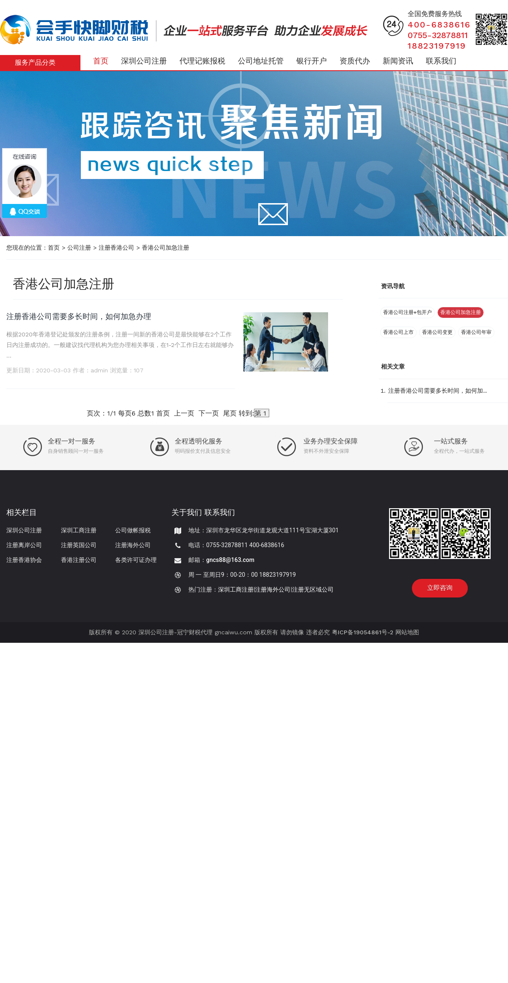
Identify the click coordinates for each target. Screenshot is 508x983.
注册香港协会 (24, 559)
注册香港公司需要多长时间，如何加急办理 (78, 316)
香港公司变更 (437, 332)
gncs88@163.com (230, 559)
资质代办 (355, 60)
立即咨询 (440, 588)
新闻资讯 (398, 60)
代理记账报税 (202, 60)
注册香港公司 (116, 247)
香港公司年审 (476, 332)
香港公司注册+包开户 (407, 312)
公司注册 (79, 247)
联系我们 (441, 60)
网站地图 (407, 632)
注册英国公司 (79, 545)
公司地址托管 (261, 60)
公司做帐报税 (133, 530)
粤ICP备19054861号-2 (362, 632)
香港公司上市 (398, 332)
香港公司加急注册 (165, 247)
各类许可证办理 (136, 559)
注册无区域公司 (313, 589)
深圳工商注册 (79, 530)
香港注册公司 (79, 559)
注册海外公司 (133, 545)
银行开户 (311, 60)
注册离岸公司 (24, 545)
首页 (100, 60)
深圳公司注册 (144, 60)
